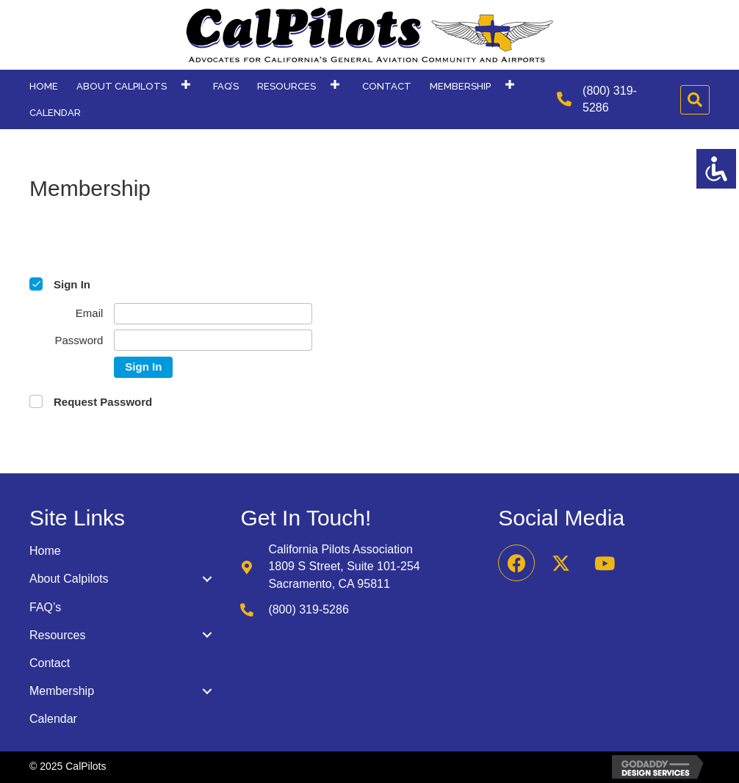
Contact (49, 663)
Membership (61, 691)
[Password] (213, 340)
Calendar (53, 719)
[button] (186, 84)
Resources (57, 635)
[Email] (213, 313)
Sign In (143, 366)
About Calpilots (69, 578)
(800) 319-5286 (308, 609)
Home (45, 551)
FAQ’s (45, 607)
